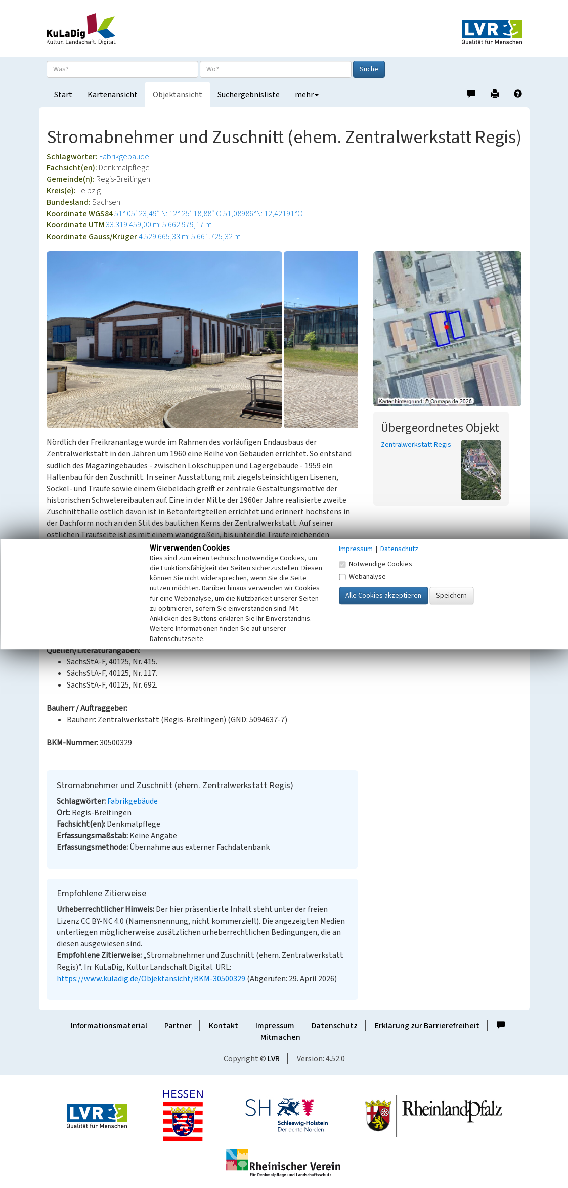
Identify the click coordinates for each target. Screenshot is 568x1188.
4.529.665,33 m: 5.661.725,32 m (190, 236)
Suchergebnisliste (248, 94)
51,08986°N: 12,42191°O (263, 213)
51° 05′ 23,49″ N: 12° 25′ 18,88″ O (168, 213)
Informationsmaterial (109, 1025)
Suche (369, 69)
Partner (178, 1025)
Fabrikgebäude (124, 156)
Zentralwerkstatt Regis (416, 445)
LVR (274, 1058)
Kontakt (223, 1025)
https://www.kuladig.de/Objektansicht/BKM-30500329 (151, 978)
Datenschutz (335, 1025)
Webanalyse (362, 577)
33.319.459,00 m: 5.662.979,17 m (159, 225)
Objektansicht (177, 94)
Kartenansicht (113, 94)
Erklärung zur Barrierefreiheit (427, 1025)
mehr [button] (307, 94)
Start (63, 94)
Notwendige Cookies (375, 564)
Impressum (274, 1025)
